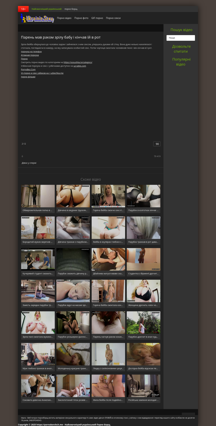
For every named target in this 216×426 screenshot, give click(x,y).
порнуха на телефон (31, 51)
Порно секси (113, 18)
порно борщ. (71, 8)
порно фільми (28, 76)
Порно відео (64, 18)
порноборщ (37, 18)
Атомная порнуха (30, 55)
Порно (24, 58)
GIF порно (97, 18)
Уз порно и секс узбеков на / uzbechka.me (42, 73)
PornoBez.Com (28, 69)
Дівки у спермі (29, 162)
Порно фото (81, 18)
